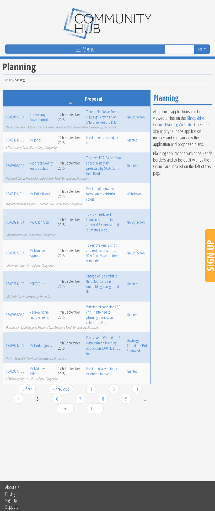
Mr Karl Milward (40, 193)
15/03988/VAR (15, 314)
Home (8, 79)
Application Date (68, 98)
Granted (132, 140)
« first (27, 389)
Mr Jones (35, 140)
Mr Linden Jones (41, 345)
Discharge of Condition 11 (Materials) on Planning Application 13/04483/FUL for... (103, 345)
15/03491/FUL (15, 140)
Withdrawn (134, 193)
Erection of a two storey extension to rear (101, 371)
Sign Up (11, 500)
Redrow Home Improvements (39, 314)
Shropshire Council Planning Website (178, 121)
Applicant (37, 98)
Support (11, 506)
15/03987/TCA (15, 253)
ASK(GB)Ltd (37, 283)
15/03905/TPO (15, 165)
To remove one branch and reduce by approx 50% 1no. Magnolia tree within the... (102, 252)
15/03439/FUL (15, 193)
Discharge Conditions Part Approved (137, 345)
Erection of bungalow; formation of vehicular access (100, 194)
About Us (12, 487)
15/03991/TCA (15, 222)
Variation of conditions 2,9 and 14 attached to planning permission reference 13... (103, 314)
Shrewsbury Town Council (39, 117)
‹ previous (61, 389)
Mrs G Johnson (39, 222)
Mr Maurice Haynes (37, 253)
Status (132, 98)
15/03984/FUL (15, 371)
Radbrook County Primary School (41, 165)
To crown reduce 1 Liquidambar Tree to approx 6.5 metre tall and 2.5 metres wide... (102, 222)
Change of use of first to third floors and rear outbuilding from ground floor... (102, 283)
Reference (14, 98)
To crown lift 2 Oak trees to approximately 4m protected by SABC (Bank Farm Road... (103, 165)
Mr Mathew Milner (37, 371)
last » (95, 408)
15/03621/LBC (15, 283)
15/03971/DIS (15, 345)
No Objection (136, 117)
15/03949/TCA (15, 117)
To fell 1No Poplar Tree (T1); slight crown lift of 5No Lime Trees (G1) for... (103, 117)
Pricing (10, 493)
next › (65, 408)
